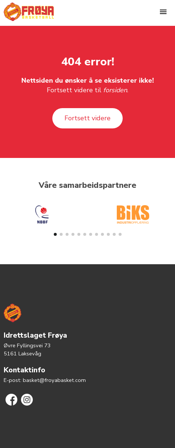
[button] (55, 234)
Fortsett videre (87, 118)
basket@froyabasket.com (54, 380)
